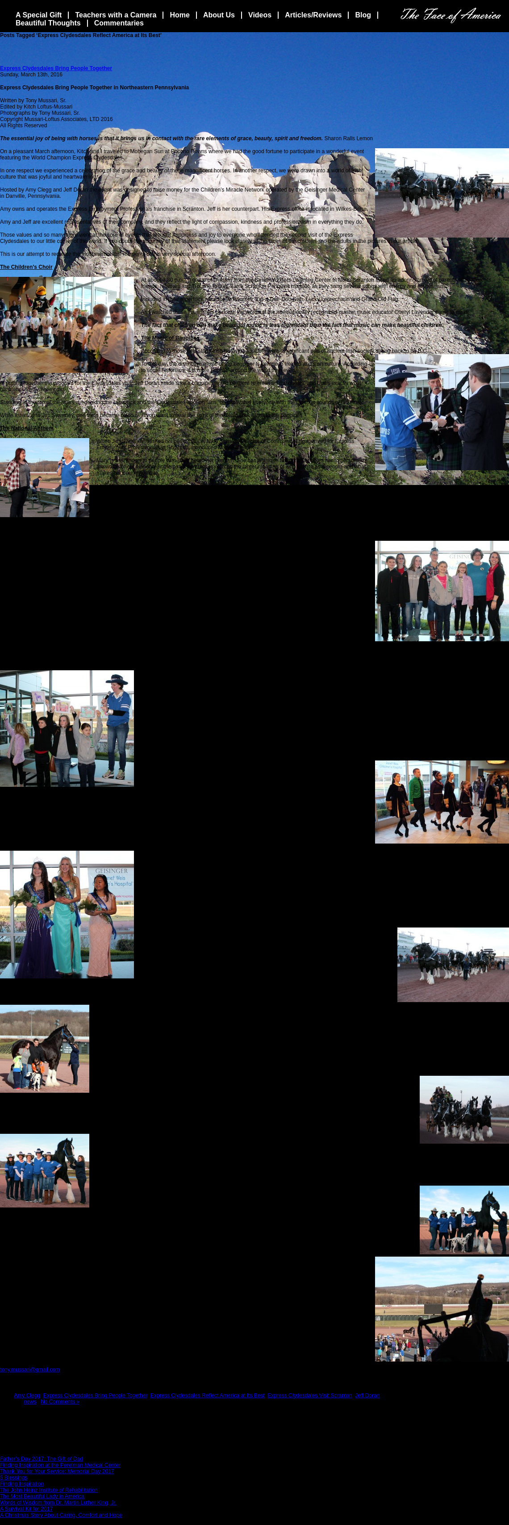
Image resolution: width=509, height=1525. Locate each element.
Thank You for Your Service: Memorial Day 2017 (57, 1471)
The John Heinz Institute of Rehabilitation (49, 1490)
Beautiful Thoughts (48, 23)
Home (179, 15)
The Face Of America (451, 15)
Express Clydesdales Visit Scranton (309, 1395)
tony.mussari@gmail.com (30, 1369)
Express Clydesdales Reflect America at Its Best (207, 1395)
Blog (363, 15)
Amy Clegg (27, 1395)
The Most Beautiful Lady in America (42, 1496)
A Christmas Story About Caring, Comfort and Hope (61, 1515)
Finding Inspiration (22, 1484)
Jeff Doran (367, 1395)
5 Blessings (13, 1478)
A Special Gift (39, 15)
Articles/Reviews (313, 15)
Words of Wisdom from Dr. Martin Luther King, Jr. (58, 1503)
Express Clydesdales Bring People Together (56, 68)
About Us (219, 15)
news (30, 1402)
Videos (259, 15)
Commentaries (119, 23)
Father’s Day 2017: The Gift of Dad (41, 1459)
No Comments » (60, 1402)
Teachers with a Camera (115, 15)
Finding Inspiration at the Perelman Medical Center (60, 1465)
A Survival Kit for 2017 (26, 1509)
